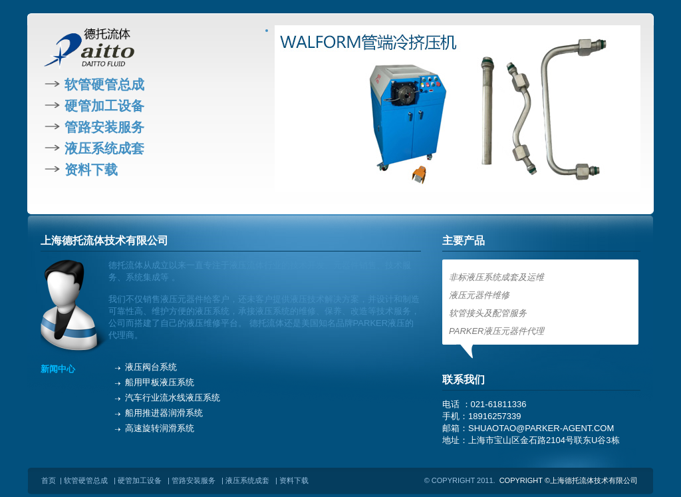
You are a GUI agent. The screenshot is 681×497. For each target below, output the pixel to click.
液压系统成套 (104, 148)
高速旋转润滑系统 (159, 428)
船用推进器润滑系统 (164, 413)
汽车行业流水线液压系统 (172, 398)
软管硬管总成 (104, 84)
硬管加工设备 (104, 105)
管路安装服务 (104, 127)
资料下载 (91, 169)
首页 (48, 480)
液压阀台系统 (151, 367)
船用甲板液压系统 (159, 382)
